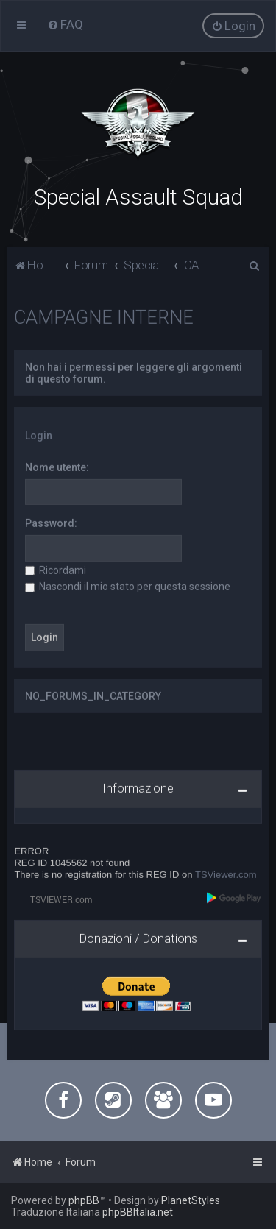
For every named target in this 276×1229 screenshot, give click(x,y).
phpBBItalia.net (137, 1212)
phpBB (83, 1200)
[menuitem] (65, 24)
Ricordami (55, 569)
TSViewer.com (226, 873)
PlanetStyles (190, 1200)
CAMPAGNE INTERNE (104, 316)
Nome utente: (57, 466)
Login (38, 434)
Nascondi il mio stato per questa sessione (127, 585)
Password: (51, 522)
